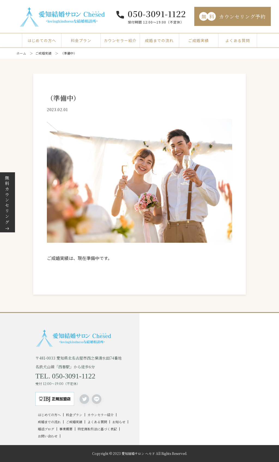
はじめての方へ (42, 40)
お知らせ (118, 422)
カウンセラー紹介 (120, 40)
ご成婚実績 (198, 40)
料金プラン (81, 40)
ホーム (21, 53)
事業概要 (65, 429)
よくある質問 (237, 40)
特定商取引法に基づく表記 (97, 429)
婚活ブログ (46, 429)
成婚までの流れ (159, 40)
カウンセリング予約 (232, 16)
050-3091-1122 (157, 14)
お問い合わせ (47, 436)
